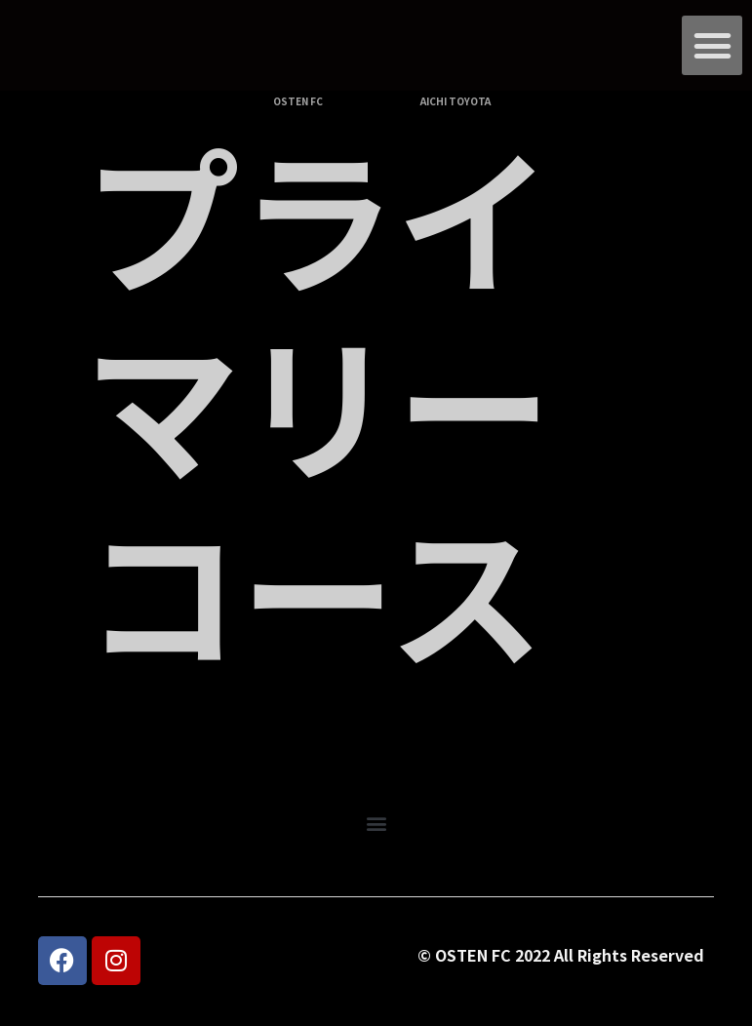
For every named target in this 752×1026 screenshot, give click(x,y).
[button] (712, 46)
